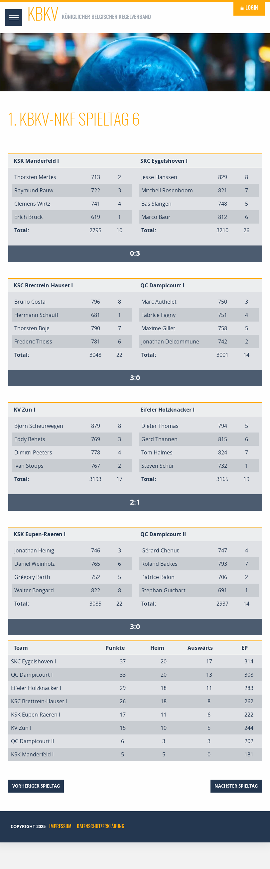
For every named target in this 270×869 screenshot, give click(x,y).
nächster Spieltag (236, 786)
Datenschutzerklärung (100, 826)
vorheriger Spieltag (36, 786)
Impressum (60, 826)
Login (249, 8)
